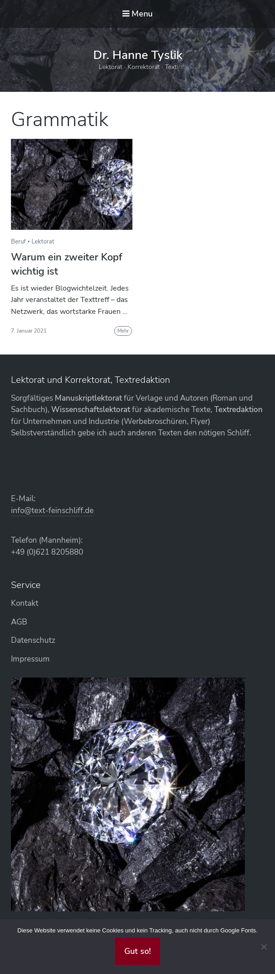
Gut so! (137, 951)
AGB (19, 622)
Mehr (123, 331)
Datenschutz (33, 640)
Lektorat (43, 242)
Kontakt (24, 603)
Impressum (30, 659)
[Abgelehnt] (263, 946)
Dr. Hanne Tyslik (137, 55)
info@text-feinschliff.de (52, 510)
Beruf (18, 242)
